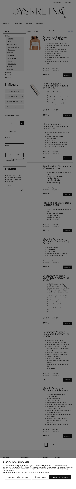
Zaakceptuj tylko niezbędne (18, 477)
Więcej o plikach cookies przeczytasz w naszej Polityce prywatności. (26, 472)
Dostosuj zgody (40, 477)
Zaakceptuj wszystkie (60, 477)
